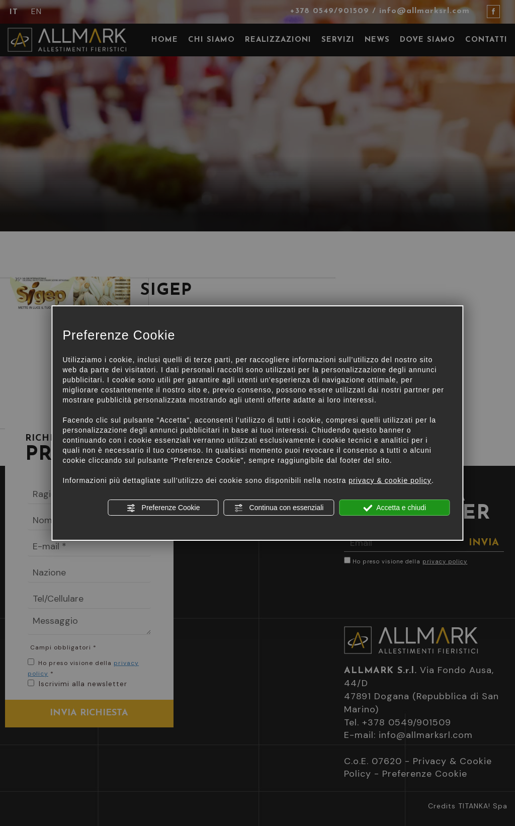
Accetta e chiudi (394, 508)
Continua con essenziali (279, 508)
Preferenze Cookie (163, 508)
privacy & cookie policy (390, 480)
